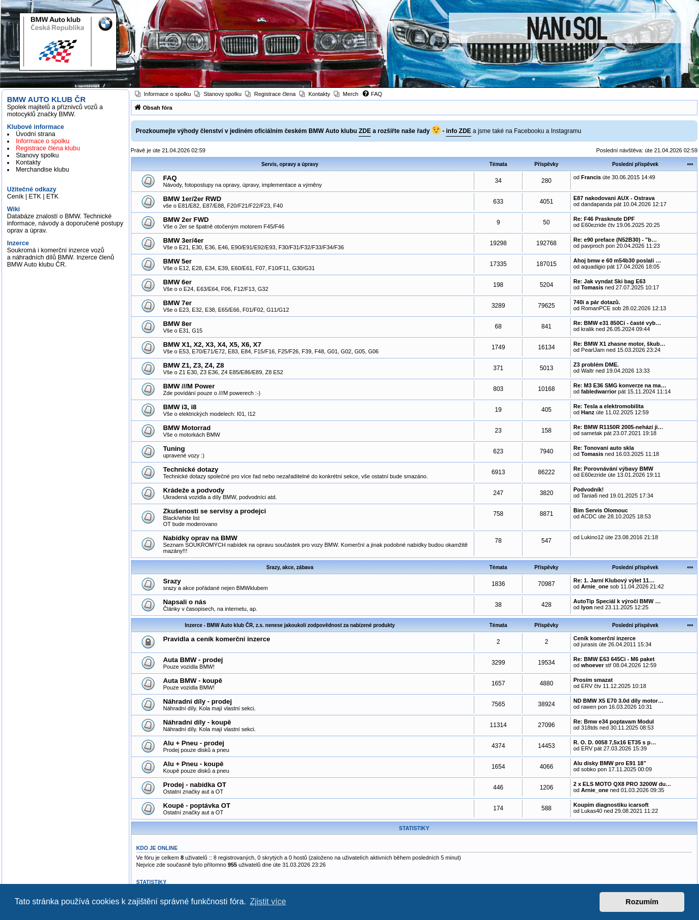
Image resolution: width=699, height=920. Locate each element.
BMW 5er (177, 261)
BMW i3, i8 (180, 407)
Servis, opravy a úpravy (289, 164)
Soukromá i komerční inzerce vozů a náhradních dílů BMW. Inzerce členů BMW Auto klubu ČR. (60, 257)
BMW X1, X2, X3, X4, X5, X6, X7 (212, 344)
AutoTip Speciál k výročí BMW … (616, 601)
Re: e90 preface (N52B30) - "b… (615, 240)
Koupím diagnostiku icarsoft (611, 805)
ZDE (365, 131)
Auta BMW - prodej (193, 660)
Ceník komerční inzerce (604, 638)
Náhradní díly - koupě (197, 722)
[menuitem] (163, 94)
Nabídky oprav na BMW (200, 538)
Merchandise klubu (42, 169)
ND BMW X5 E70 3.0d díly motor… (618, 701)
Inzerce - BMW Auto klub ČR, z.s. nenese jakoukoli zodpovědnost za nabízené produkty (290, 625)
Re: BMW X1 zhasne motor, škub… (619, 344)
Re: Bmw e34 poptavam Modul (613, 721)
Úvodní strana (35, 134)
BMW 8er (177, 323)
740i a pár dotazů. (596, 302)
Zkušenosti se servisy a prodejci (214, 511)
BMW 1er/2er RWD (192, 199)
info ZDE (458, 131)
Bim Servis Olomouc (600, 510)
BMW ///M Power (189, 386)
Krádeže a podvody (194, 490)
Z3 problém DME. (596, 365)
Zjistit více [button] (268, 901)
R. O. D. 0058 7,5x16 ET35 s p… (614, 742)
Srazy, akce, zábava (289, 567)
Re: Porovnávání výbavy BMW (613, 469)
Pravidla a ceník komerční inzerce (216, 639)
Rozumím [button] (641, 902)
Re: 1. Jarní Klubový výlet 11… (613, 580)
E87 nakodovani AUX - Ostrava (613, 198)
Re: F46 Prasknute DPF (604, 219)
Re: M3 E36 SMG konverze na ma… (619, 385)
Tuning (174, 448)
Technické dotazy (191, 469)
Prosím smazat (593, 680)
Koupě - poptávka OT (197, 805)
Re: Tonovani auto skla (603, 448)
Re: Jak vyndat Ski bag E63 (609, 281)
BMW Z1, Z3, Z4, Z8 (193, 365)
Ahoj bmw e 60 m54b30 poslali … (617, 260)
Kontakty (28, 162)
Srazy (172, 581)
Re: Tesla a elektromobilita (608, 406)
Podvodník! (588, 489)
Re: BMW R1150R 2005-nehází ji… (618, 427)
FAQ (170, 178)
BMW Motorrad (187, 428)
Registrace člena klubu (48, 148)
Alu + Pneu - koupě (193, 764)
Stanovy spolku (37, 155)
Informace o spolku (42, 141)
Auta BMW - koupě (192, 680)
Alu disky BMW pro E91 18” (609, 763)
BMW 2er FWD (186, 219)
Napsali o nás (184, 602)
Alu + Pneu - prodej (194, 743)
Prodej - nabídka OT (195, 784)
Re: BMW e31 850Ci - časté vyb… (617, 323)
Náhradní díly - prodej (197, 701)
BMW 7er (177, 303)
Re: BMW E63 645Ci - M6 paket (613, 659)
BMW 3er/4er (183, 240)
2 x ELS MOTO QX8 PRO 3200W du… (622, 784)
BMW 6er (177, 282)
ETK (35, 196)
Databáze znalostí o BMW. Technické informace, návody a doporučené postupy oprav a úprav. (65, 223)
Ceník (15, 196)
